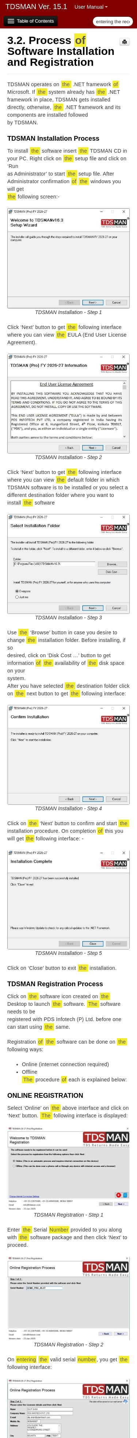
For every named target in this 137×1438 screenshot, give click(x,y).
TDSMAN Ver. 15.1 (36, 7)
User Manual (91, 7)
